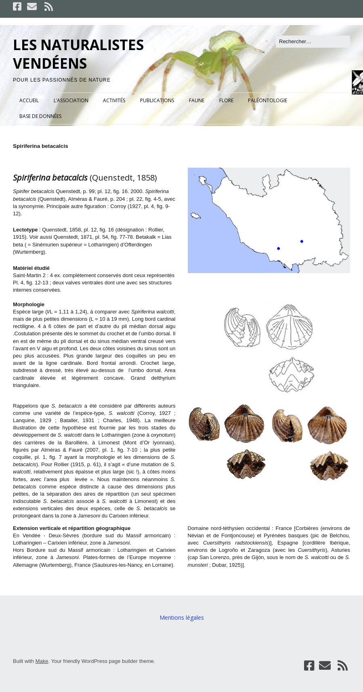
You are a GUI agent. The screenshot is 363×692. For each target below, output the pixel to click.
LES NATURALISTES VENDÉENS (78, 54)
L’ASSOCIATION (71, 100)
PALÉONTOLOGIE (267, 100)
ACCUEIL (29, 100)
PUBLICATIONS (157, 100)
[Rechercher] (313, 42)
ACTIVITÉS (114, 100)
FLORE (226, 100)
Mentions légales (181, 617)
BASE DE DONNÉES (40, 116)
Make (42, 661)
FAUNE (196, 100)
